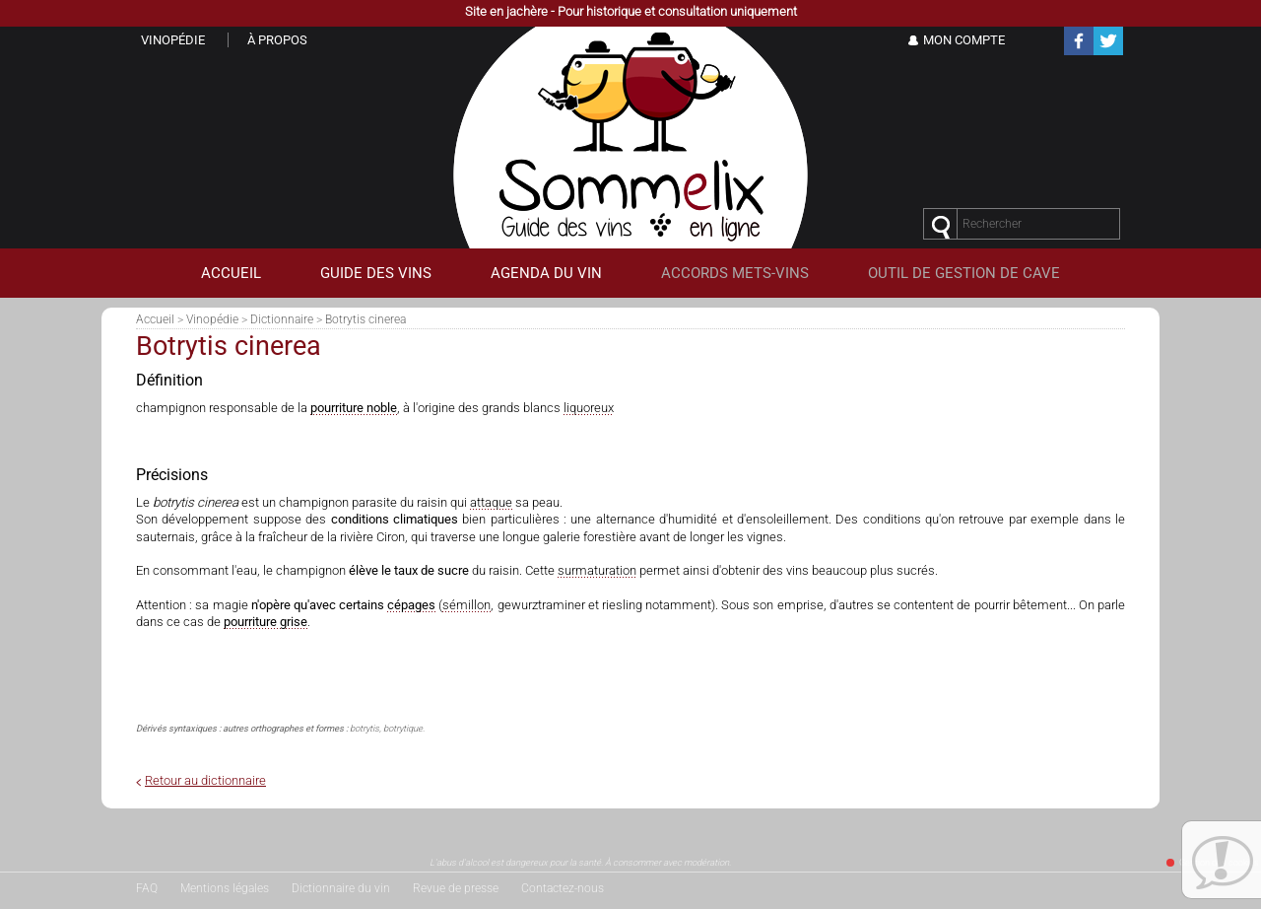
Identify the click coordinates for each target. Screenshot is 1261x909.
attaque (491, 502)
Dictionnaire (281, 319)
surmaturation (597, 570)
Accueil (155, 319)
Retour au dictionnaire (205, 780)
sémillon (466, 604)
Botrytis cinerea (365, 319)
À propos (277, 40)
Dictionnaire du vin (341, 888)
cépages (411, 604)
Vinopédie (212, 319)
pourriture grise (265, 621)
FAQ (147, 888)
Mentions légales (224, 888)
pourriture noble (353, 407)
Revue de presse (455, 888)
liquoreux (589, 407)
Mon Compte (964, 40)
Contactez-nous (562, 888)
